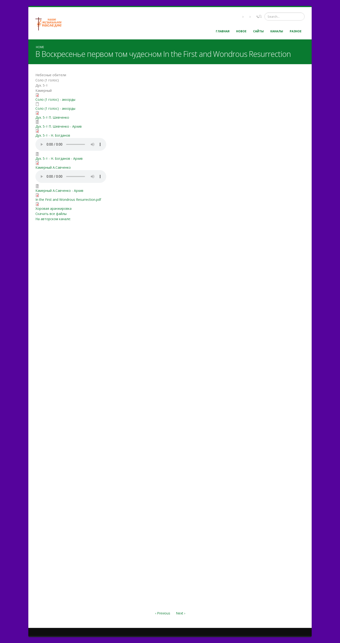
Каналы (276, 31)
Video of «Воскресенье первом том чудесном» (237, 476)
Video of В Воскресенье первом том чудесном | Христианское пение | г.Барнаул (237, 565)
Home (40, 47)
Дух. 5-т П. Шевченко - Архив (58, 126)
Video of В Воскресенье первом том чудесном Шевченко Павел (237, 386)
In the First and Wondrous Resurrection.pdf (68, 199)
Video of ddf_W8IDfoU (237, 117)
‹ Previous (162, 613)
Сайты (258, 31)
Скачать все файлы (51, 213)
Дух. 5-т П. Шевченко (52, 117)
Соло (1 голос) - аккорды (55, 99)
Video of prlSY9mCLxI (237, 296)
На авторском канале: (53, 219)
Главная (223, 31)
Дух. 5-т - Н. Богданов (52, 135)
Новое (241, 31)
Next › (180, 613)
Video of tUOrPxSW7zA (237, 207)
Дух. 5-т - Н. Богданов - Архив (59, 158)
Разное (296, 31)
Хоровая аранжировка (53, 208)
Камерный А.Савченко (53, 167)
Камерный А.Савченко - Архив (59, 190)
